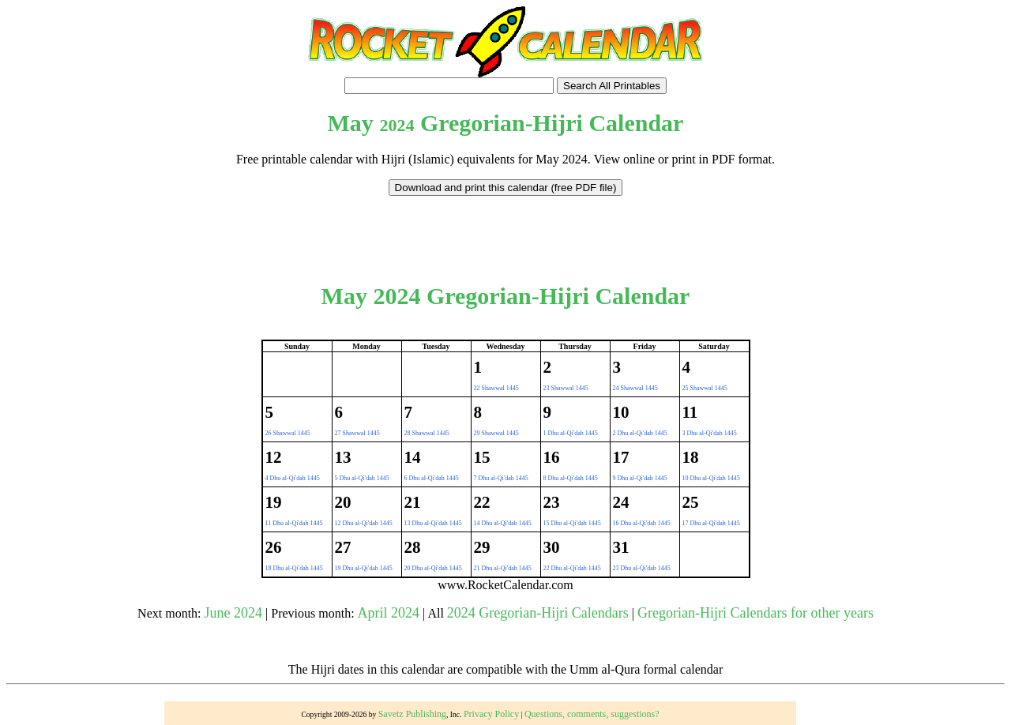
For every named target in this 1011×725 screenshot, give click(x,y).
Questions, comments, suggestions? (592, 713)
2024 (396, 125)
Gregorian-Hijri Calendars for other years (755, 613)
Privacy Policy (491, 713)
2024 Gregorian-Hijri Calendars (538, 613)
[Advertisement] (505, 231)
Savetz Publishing (412, 713)
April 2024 (389, 613)
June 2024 (234, 613)
